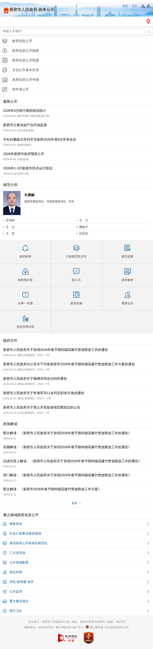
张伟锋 (10, 220)
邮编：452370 (116, 621)
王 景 (10, 233)
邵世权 (83, 233)
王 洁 (10, 227)
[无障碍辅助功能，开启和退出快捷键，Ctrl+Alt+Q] (146, 6)
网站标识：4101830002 (39, 627)
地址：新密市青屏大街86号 (88, 621)
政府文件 (10, 341)
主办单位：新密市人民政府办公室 (49, 621)
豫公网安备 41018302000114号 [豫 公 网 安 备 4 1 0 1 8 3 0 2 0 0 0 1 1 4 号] (107, 627)
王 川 (83, 220)
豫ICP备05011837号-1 (69, 627)
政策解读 (10, 424)
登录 (134, 6)
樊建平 (83, 227)
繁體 (125, 6)
